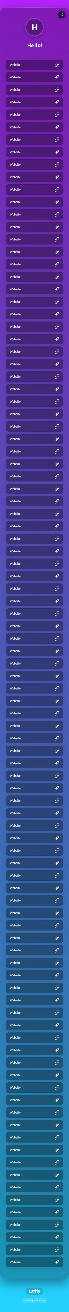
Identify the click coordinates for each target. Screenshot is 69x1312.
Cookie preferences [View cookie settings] (34, 1300)
